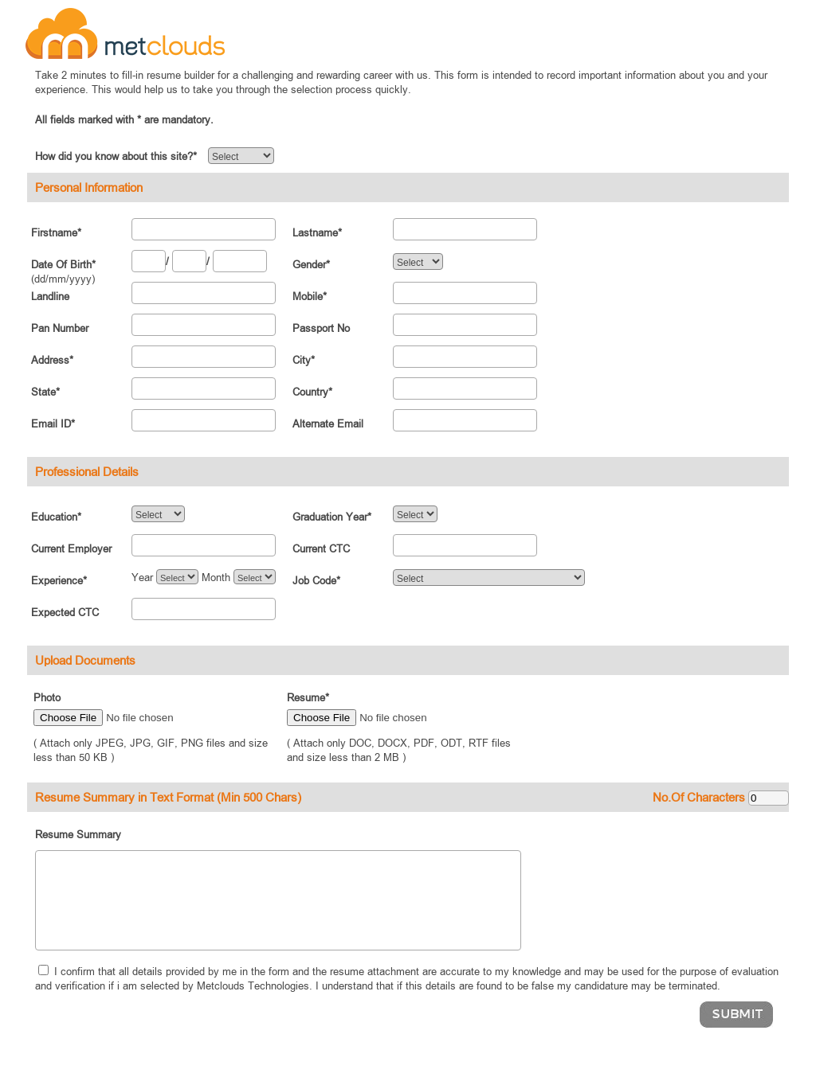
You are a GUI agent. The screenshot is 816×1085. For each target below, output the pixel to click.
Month (216, 577)
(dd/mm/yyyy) (63, 279)
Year (142, 577)
